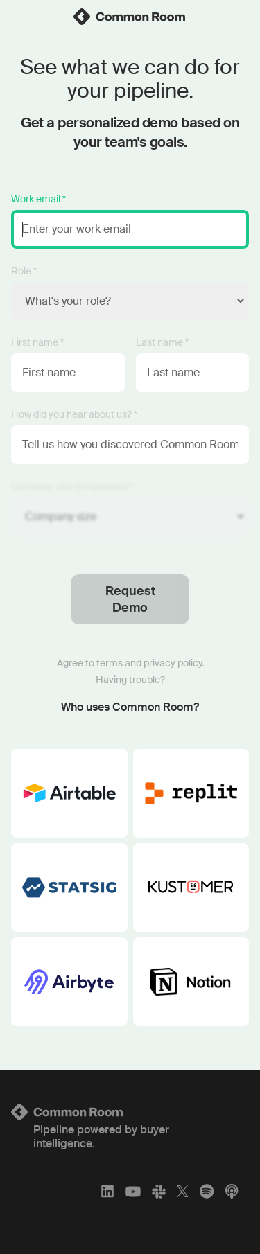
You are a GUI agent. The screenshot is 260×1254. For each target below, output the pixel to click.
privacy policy (173, 663)
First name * (37, 342)
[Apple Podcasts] (231, 1191)
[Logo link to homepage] (130, 1112)
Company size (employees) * (72, 486)
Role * (24, 270)
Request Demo (130, 599)
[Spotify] (207, 1191)
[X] (183, 1191)
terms (109, 663)
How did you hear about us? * (74, 414)
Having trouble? (130, 679)
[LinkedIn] (107, 1191)
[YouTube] (133, 1191)
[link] (130, 16)
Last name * (162, 342)
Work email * (38, 198)
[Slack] (159, 1191)
